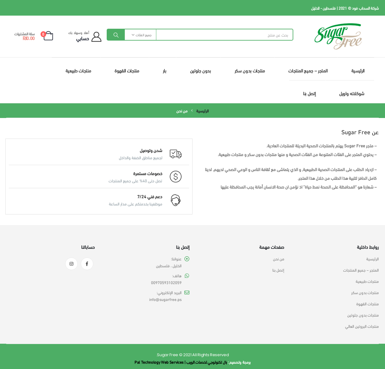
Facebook (87, 264)
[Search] (116, 34)
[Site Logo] (338, 36)
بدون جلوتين (200, 70)
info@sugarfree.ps (165, 299)
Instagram (71, 264)
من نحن (278, 258)
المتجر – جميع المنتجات (307, 70)
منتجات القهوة (127, 70)
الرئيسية (357, 70)
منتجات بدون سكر (250, 70)
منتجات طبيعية (78, 70)
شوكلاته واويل (351, 93)
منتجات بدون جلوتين (363, 315)
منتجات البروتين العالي (362, 326)
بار (164, 70)
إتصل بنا (309, 93)
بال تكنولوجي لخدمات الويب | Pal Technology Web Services (180, 362)
